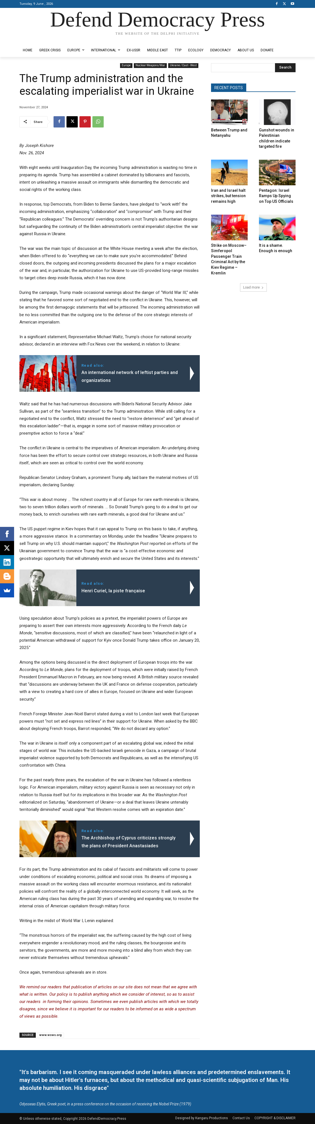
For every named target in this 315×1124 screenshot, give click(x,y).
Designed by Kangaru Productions (41, 39)
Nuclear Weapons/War (150, 65)
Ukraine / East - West (183, 65)
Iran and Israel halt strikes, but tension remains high (228, 196)
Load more (253, 287)
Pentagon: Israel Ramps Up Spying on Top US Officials (276, 196)
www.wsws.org (50, 1035)
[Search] (285, 67)
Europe (126, 65)
